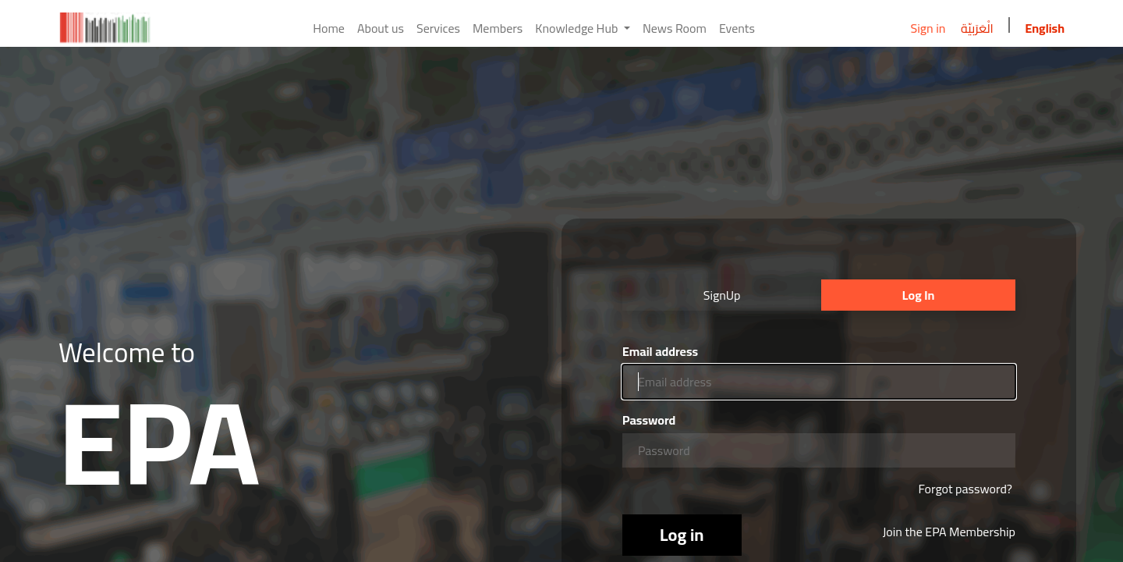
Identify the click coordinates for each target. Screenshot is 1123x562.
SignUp (722, 295)
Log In (918, 295)
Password (648, 420)
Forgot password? (965, 488)
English (1045, 28)
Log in (682, 534)
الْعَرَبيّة (977, 28)
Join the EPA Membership (949, 531)
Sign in (927, 28)
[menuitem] (328, 28)
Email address (660, 351)
